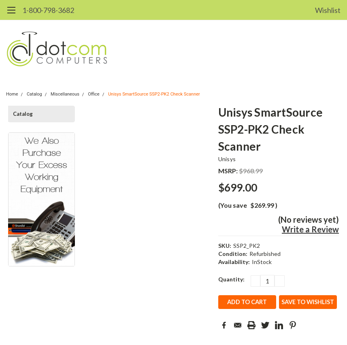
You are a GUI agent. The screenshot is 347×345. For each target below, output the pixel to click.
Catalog (34, 94)
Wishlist (328, 10)
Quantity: (231, 279)
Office (94, 94)
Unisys (227, 158)
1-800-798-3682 (48, 10)
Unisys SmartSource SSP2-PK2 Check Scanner (154, 94)
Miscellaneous (65, 94)
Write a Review (310, 229)
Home (12, 94)
